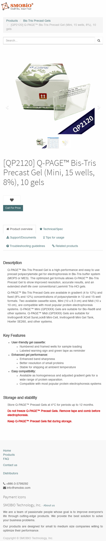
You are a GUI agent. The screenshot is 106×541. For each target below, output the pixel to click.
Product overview (19, 229)
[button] (8, 105)
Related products (65, 246)
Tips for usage (53, 237)
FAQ (6, 459)
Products (12, 20)
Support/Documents (21, 237)
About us (49, 505)
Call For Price (13, 208)
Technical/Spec (51, 229)
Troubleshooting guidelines (25, 246)
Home (7, 450)
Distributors (10, 473)
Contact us (10, 465)
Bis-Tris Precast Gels (37, 20)
